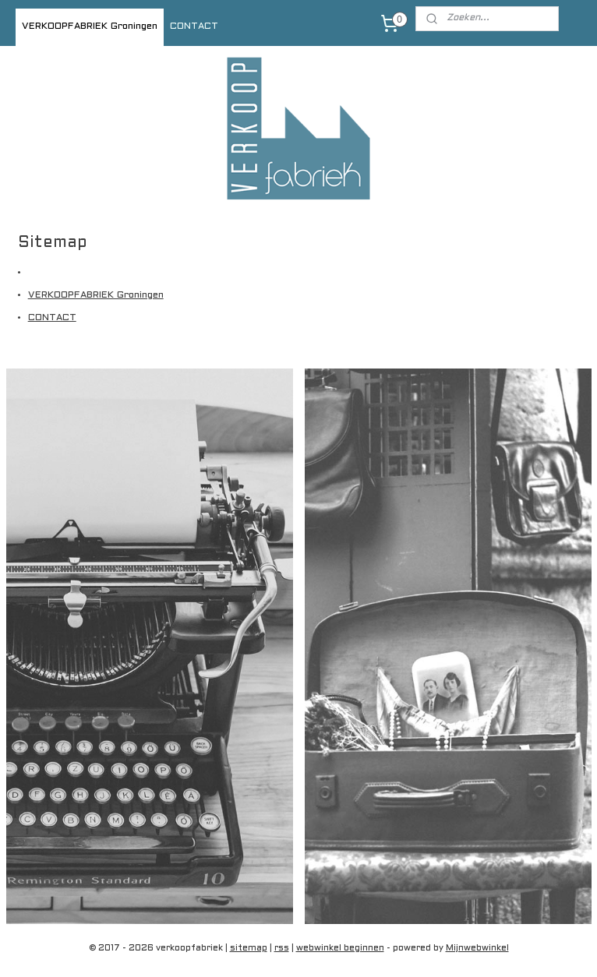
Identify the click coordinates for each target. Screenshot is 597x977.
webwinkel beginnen (340, 948)
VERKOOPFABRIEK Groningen (89, 26)
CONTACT (194, 26)
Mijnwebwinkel (477, 948)
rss (281, 948)
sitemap (248, 948)
